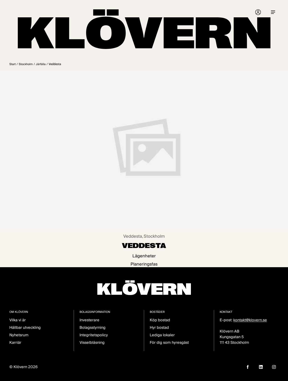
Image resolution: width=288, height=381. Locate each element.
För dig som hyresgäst (169, 342)
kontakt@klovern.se (250, 320)
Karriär (15, 342)
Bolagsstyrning (93, 327)
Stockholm (26, 64)
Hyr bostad (159, 327)
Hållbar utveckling (25, 327)
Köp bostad (160, 320)
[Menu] (273, 12)
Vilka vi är (17, 320)
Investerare (89, 320)
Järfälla (41, 64)
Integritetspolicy (94, 335)
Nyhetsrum (19, 335)
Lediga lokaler (162, 335)
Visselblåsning (92, 342)
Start (12, 64)
